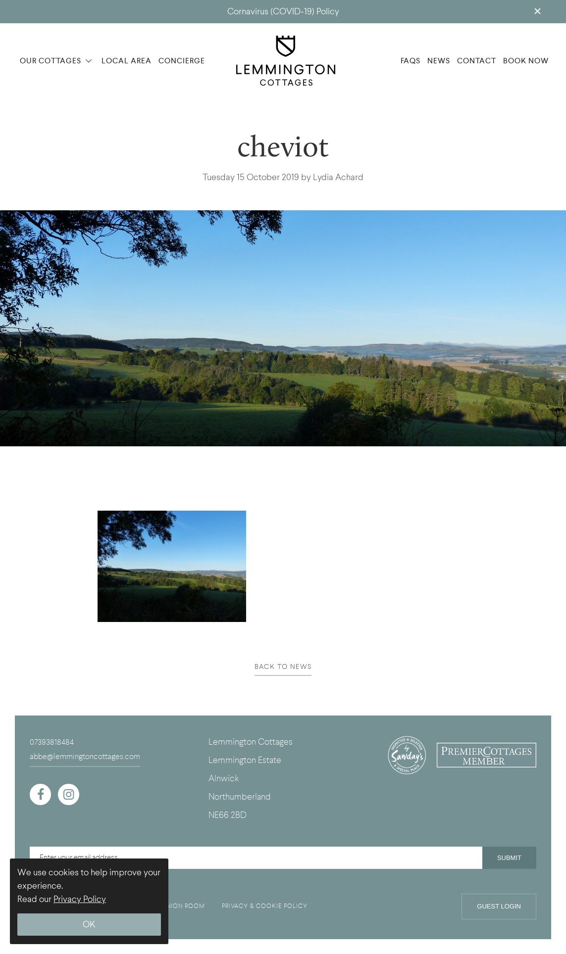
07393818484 (52, 742)
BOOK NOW (526, 60)
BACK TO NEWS (283, 667)
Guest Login (499, 906)
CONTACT (476, 60)
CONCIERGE (181, 60)
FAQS (410, 60)
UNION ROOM (183, 906)
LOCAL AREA (127, 60)
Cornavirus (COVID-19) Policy (283, 11)
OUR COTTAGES (56, 60)
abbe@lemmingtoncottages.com (85, 756)
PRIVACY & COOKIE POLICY (265, 906)
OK (89, 924)
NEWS (438, 60)
